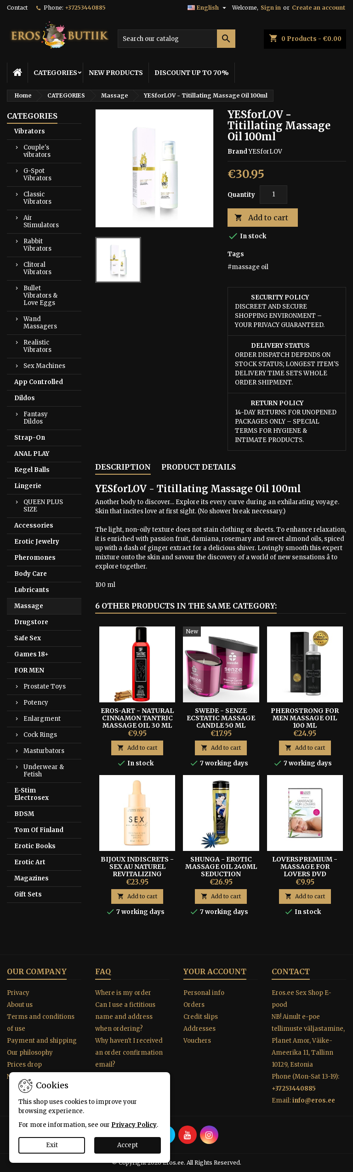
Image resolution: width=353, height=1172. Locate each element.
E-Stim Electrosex (31, 794)
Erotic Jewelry (36, 542)
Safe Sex (27, 638)
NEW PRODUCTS (116, 73)
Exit (52, 1145)
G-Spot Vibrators (37, 174)
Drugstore (31, 622)
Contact (17, 7)
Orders (194, 1005)
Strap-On (29, 438)
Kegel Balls (32, 470)
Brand (237, 151)
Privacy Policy (134, 1125)
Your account (214, 971)
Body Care (30, 574)
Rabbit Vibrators (37, 245)
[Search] (176, 38)
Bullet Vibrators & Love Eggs (40, 295)
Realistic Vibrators (37, 346)
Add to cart (261, 218)
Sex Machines (44, 366)
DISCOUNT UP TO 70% (191, 73)
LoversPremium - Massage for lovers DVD (304, 866)
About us (20, 1005)
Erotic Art (30, 862)
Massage (28, 606)
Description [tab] (123, 466)
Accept (127, 1145)
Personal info (203, 993)
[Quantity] (273, 194)
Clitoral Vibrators (37, 268)
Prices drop (24, 1065)
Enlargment (42, 719)
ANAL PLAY (31, 454)
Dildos (24, 398)
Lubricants (31, 590)
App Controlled (38, 382)
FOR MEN (29, 670)
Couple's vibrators (37, 151)
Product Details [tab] (198, 466)
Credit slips (200, 1017)
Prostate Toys (44, 686)
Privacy (18, 993)
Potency (35, 703)
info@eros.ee (313, 1100)
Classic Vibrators (37, 198)
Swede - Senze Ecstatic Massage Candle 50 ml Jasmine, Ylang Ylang (221, 725)
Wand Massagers (40, 322)
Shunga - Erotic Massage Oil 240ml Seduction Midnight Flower (221, 870)
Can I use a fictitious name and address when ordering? (125, 1017)
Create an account (318, 7)
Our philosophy (30, 1053)
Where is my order (123, 993)
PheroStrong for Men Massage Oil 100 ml (305, 718)
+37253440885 (85, 7)
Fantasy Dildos (35, 417)
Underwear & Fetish (43, 770)
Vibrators (29, 131)
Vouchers (197, 1041)
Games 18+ (31, 654)
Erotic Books (35, 846)
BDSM (24, 814)
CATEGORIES (55, 73)
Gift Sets (28, 894)
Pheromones (35, 558)
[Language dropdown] (208, 8)
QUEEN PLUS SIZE (43, 505)
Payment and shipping (42, 1041)
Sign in (271, 7)
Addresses (199, 1029)
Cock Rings (40, 735)
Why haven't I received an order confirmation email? (129, 1053)
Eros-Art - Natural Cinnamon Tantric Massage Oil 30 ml (137, 718)
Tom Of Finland (38, 830)
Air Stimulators (41, 221)
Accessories (33, 525)
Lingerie (27, 486)
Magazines (31, 878)
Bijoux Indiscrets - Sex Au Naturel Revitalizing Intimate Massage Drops (137, 874)
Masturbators (43, 751)
